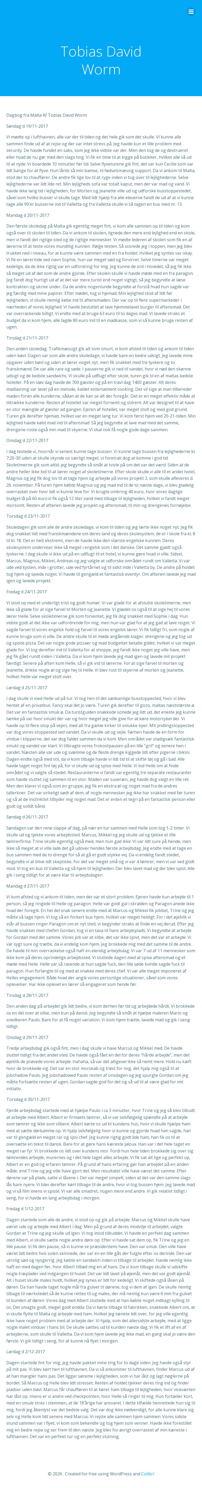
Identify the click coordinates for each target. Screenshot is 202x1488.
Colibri (147, 1474)
